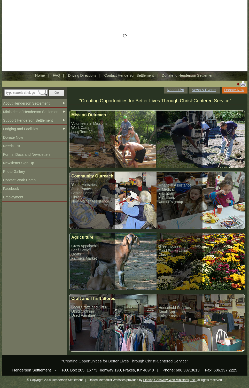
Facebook (11, 189)
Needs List (11, 146)
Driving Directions (82, 75)
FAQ (56, 75)
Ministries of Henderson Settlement (31, 112)
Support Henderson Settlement (28, 120)
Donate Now (13, 137)
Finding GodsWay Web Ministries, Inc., (170, 380)
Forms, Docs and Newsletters (27, 154)
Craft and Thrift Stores (93, 298)
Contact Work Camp (19, 180)
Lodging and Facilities (20, 129)
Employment (13, 197)
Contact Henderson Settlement (129, 75)
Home (40, 75)
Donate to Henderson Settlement (188, 75)
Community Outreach (92, 176)
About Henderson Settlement (26, 103)
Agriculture (82, 237)
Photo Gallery (14, 171)
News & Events (204, 90)
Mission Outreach (88, 115)
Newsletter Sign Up (18, 163)
